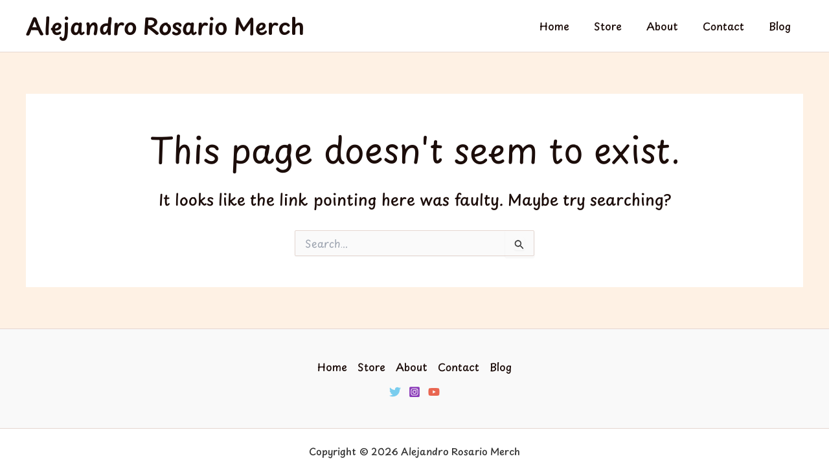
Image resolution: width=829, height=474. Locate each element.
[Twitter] (395, 392)
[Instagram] (414, 392)
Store (621, 26)
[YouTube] (434, 392)
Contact (729, 26)
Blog (782, 26)
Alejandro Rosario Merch (165, 25)
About (672, 26)
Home (572, 26)
